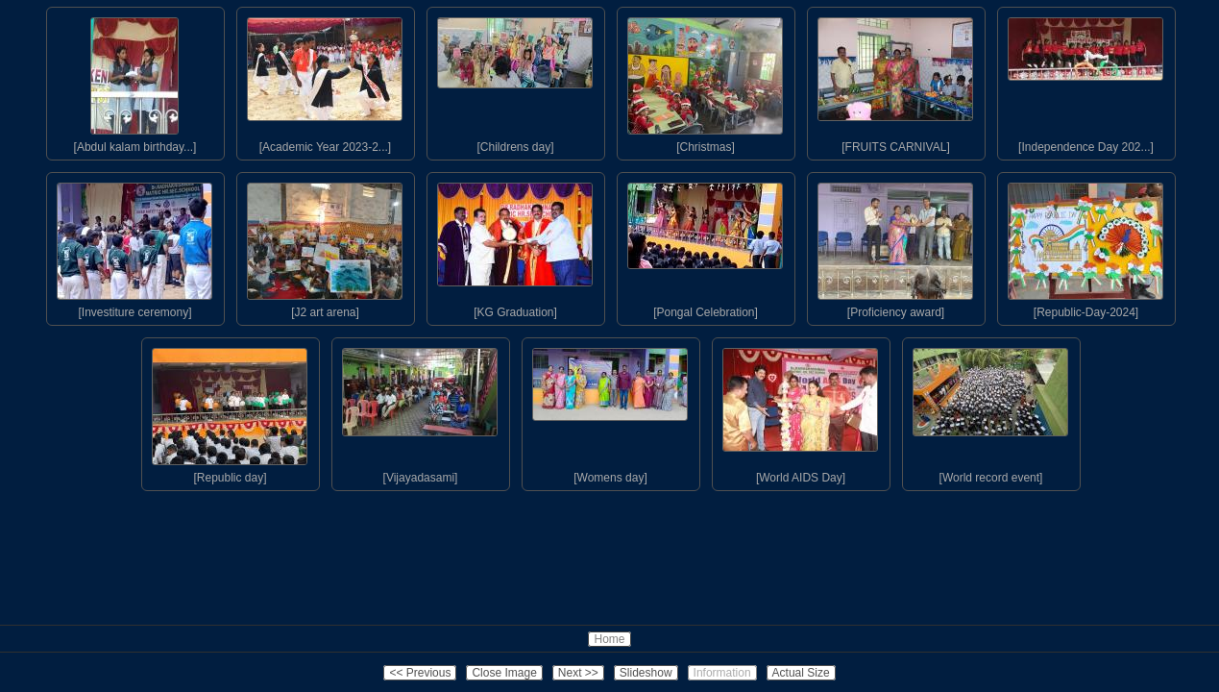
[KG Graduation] (514, 246)
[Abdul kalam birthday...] (134, 81)
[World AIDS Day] (800, 411)
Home (609, 639)
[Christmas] (705, 81)
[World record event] (990, 411)
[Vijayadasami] (419, 411)
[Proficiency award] (895, 246)
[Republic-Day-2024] (1085, 246)
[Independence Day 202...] (1085, 81)
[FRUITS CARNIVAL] (895, 81)
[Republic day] (229, 411)
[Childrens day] (514, 81)
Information (722, 673)
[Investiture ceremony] (134, 246)
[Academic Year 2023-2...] (324, 81)
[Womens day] (610, 411)
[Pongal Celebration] (705, 246)
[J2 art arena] (324, 246)
